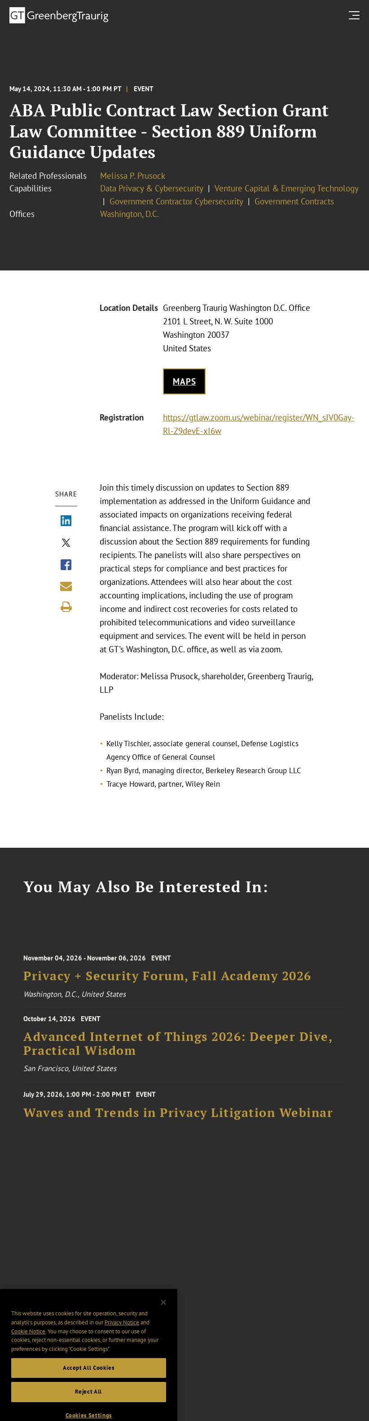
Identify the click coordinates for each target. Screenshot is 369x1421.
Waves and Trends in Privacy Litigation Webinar (178, 1119)
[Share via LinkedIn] (66, 521)
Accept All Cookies (88, 1377)
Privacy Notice (122, 1332)
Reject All (88, 1401)
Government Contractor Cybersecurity (176, 201)
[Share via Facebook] (66, 565)
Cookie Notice (28, 1341)
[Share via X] (66, 543)
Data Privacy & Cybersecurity (151, 188)
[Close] (163, 1312)
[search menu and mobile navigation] (356, 15)
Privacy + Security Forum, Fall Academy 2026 (167, 983)
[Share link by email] (66, 586)
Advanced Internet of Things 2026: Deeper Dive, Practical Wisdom (177, 1050)
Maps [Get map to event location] (184, 381)
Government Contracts (294, 201)
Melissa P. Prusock (132, 175)
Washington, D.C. (129, 213)
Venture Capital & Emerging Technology (287, 188)
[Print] (66, 607)
